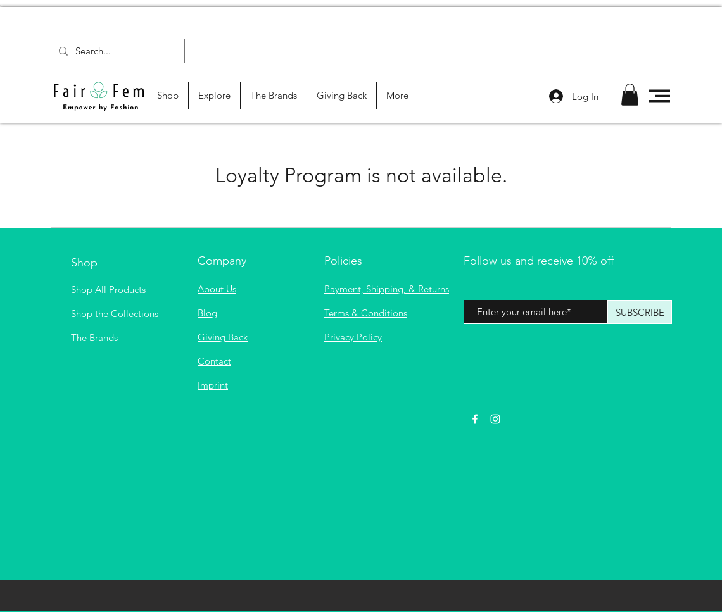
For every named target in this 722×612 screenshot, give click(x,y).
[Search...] (116, 51)
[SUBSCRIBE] (639, 312)
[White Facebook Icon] (475, 419)
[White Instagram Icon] (495, 419)
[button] (630, 95)
